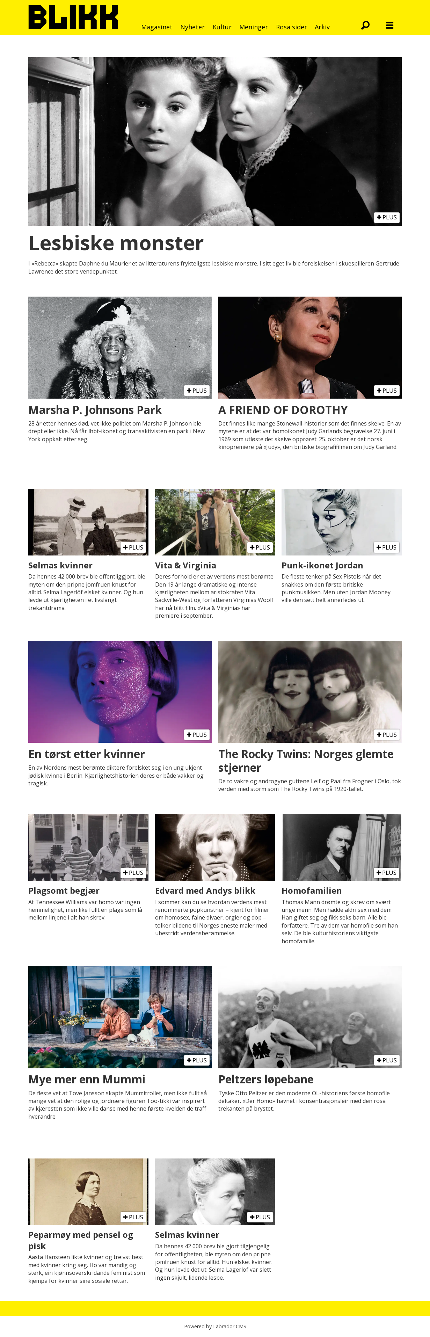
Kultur (222, 27)
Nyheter (192, 27)
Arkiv (322, 27)
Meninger (253, 27)
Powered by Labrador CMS (215, 1326)
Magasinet (157, 27)
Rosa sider (291, 27)
